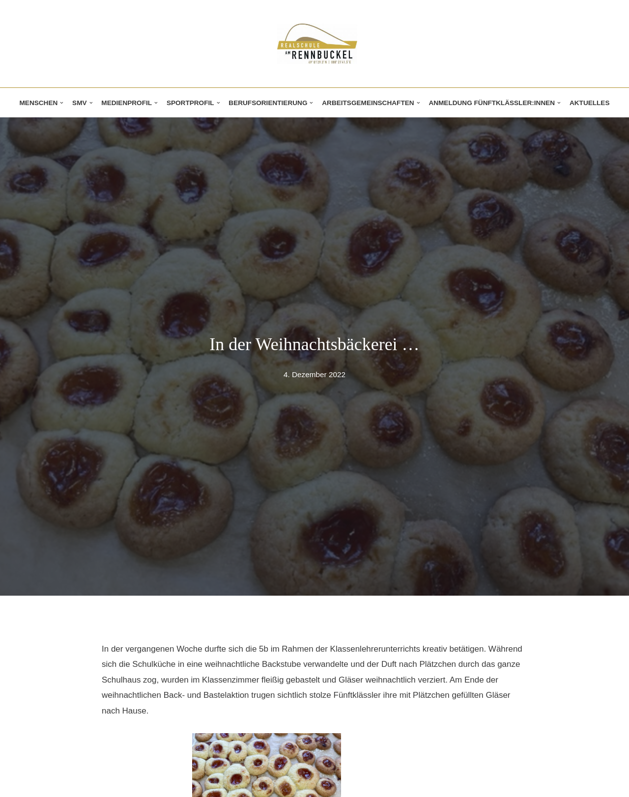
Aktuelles (590, 103)
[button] (61, 103)
